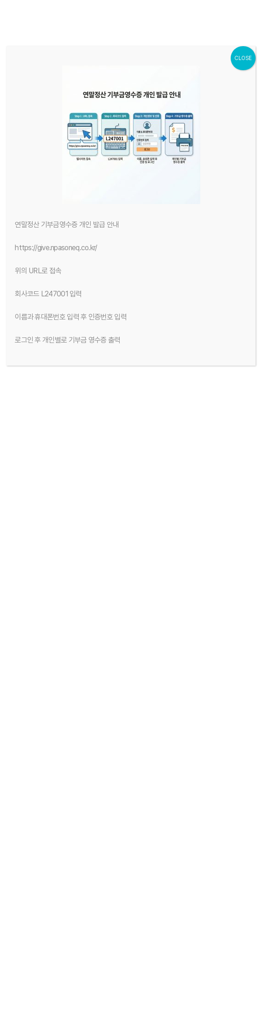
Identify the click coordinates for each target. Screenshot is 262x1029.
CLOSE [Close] (243, 58)
